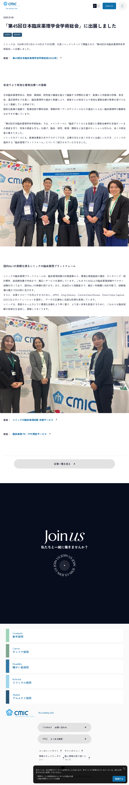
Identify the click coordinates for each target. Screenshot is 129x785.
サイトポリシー (72, 750)
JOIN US (109, 6)
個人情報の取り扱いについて (75, 757)
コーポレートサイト (49, 750)
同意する (119, 778)
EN (98, 6)
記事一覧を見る (62, 463)
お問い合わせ (55, 727)
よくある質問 (52, 738)
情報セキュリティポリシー (50, 757)
